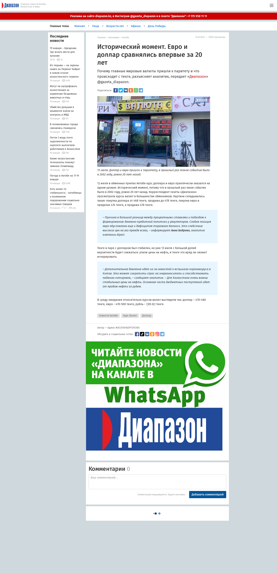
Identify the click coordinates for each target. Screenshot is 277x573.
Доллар (146, 315)
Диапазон (197, 76)
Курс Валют (130, 315)
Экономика (113, 37)
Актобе (125, 37)
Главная (101, 37)
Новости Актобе (108, 315)
